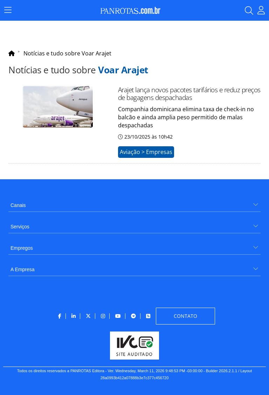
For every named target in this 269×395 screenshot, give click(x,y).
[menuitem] (134, 202)
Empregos (22, 248)
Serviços (20, 226)
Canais (18, 205)
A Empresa (22, 269)
